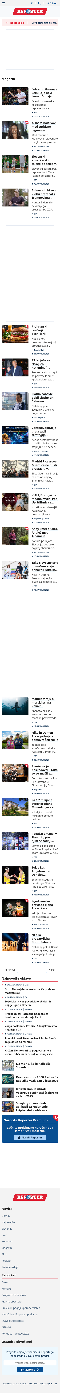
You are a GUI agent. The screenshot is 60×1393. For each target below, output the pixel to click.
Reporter (37, 789)
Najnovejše (8, 1222)
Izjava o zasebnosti (13, 1321)
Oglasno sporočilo (41, 451)
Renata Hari (39, 350)
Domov (6, 1216)
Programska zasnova (14, 1295)
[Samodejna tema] (32, 3)
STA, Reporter (39, 417)
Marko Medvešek (41, 924)
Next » (52, 969)
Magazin (7, 1248)
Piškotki (6, 1327)
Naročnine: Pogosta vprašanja (19, 1314)
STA (35, 112)
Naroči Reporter (30, 1137)
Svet (26, 985)
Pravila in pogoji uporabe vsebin (21, 1308)
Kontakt (6, 1288)
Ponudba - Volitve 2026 (15, 1333)
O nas (5, 1282)
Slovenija (28, 1009)
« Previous (9, 969)
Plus (4, 1254)
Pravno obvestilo (12, 1301)
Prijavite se (30, 1369)
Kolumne (7, 1241)
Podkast (6, 1260)
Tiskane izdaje (10, 1267)
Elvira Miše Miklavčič (42, 146)
